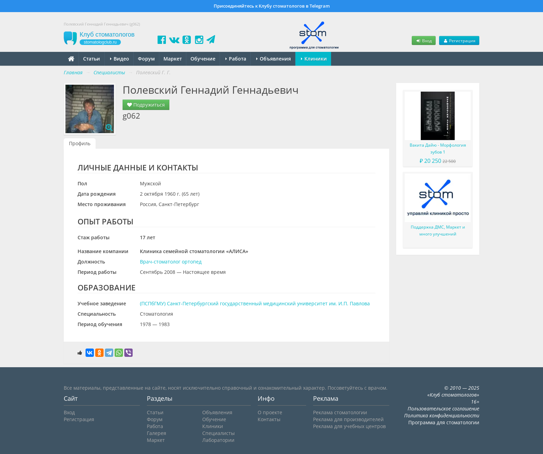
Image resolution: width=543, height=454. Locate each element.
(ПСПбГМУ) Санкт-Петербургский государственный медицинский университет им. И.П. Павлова (255, 303)
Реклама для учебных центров (349, 426)
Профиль (79, 143)
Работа (235, 58)
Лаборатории (218, 440)
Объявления (273, 58)
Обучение (202, 58)
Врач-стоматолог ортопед (171, 261)
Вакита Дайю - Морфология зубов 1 (438, 148)
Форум (146, 58)
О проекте (270, 412)
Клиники (314, 58)
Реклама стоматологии (340, 412)
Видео (119, 58)
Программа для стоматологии (443, 422)
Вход (423, 40)
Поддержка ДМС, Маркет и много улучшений (438, 230)
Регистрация (459, 40)
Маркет (172, 58)
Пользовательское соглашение (443, 408)
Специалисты (218, 433)
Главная (73, 72)
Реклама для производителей (348, 419)
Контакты (269, 419)
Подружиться (146, 104)
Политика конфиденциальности (441, 415)
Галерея (156, 433)
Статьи (91, 58)
